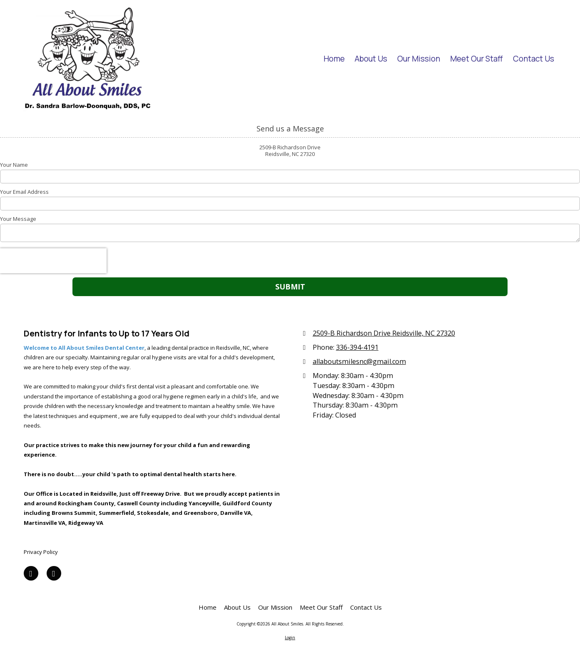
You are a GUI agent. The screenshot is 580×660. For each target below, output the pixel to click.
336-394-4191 (357, 347)
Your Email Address (24, 191)
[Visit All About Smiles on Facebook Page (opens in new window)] (31, 573)
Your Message (18, 218)
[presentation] (53, 260)
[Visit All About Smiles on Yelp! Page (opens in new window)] (54, 573)
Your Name (14, 164)
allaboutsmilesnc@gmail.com (359, 361)
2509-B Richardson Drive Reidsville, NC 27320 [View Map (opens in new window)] (384, 333)
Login (290, 637)
